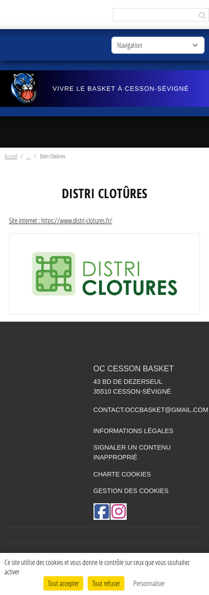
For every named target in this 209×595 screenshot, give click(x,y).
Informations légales (134, 430)
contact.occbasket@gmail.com (151, 409)
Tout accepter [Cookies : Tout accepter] (63, 583)
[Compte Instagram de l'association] (119, 511)
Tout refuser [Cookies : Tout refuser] (106, 583)
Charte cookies (122, 474)
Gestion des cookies (131, 490)
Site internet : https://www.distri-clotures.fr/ (60, 220)
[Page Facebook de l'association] (102, 511)
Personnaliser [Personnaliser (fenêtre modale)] (149, 583)
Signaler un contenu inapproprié (132, 452)
